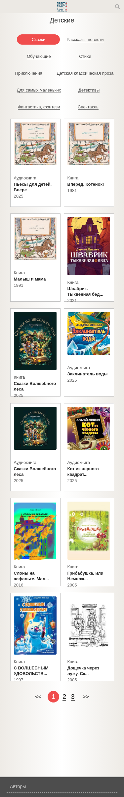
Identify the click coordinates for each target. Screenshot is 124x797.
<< (38, 697)
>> (86, 697)
